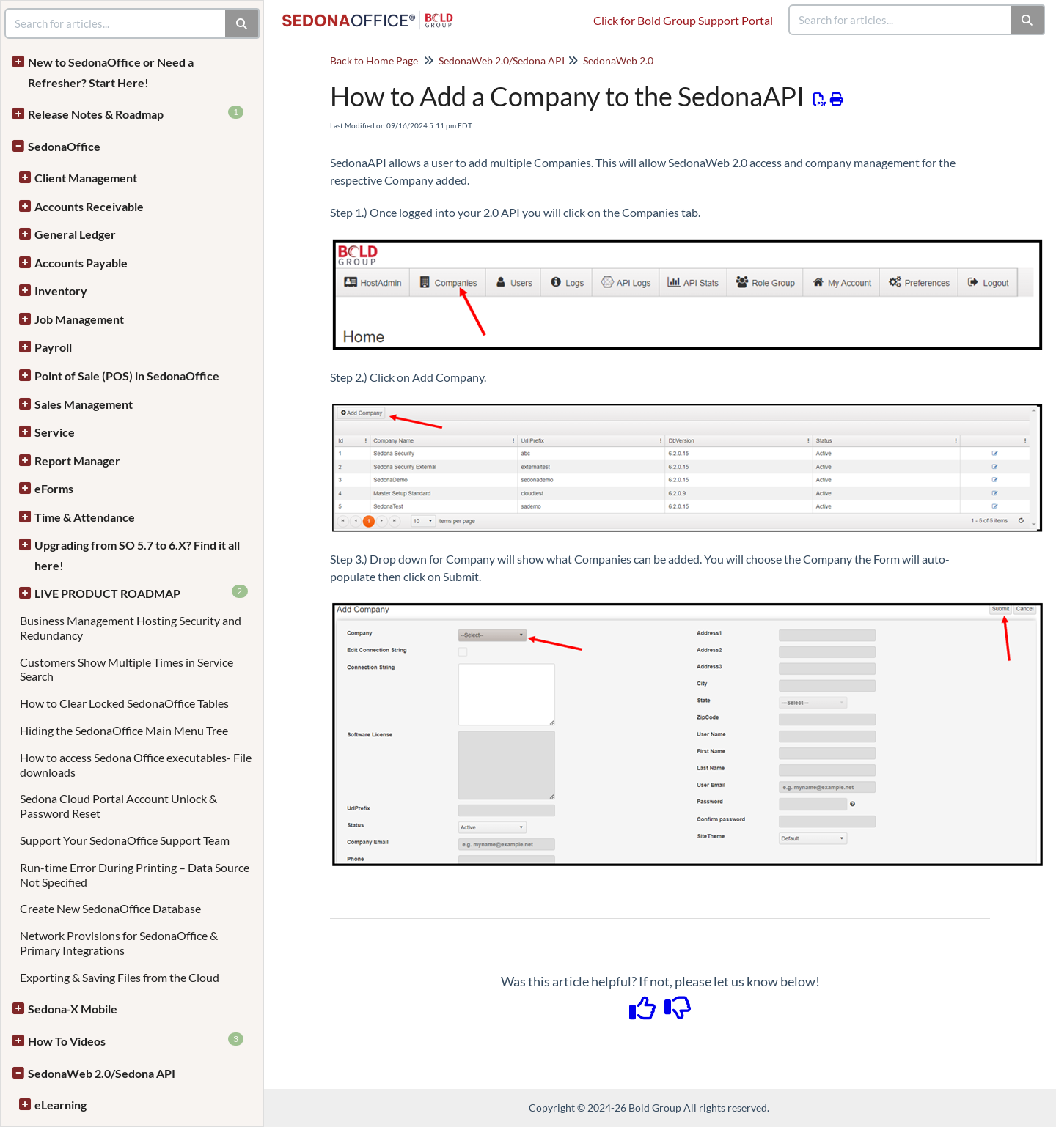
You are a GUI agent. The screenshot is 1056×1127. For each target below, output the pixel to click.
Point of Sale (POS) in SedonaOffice (126, 376)
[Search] (1028, 19)
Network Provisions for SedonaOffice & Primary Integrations (119, 942)
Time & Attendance (84, 517)
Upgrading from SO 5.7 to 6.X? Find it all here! (137, 555)
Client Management (85, 178)
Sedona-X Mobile (72, 1009)
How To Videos (135, 1040)
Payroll (53, 347)
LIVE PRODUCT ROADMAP (141, 592)
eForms (53, 488)
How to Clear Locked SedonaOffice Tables (124, 703)
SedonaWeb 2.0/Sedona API (101, 1073)
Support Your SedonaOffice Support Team (125, 840)
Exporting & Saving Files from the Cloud (119, 977)
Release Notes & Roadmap (135, 113)
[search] (900, 19)
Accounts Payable (81, 263)
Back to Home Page (374, 60)
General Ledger (75, 234)
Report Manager (77, 461)
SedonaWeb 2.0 (618, 60)
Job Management (79, 319)
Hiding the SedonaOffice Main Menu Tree (124, 730)
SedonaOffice (64, 146)
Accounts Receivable (89, 206)
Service (54, 432)
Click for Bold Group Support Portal (683, 20)
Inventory (60, 291)
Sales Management (83, 404)
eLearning (60, 1105)
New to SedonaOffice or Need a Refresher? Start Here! (111, 72)
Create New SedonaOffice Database (110, 908)
